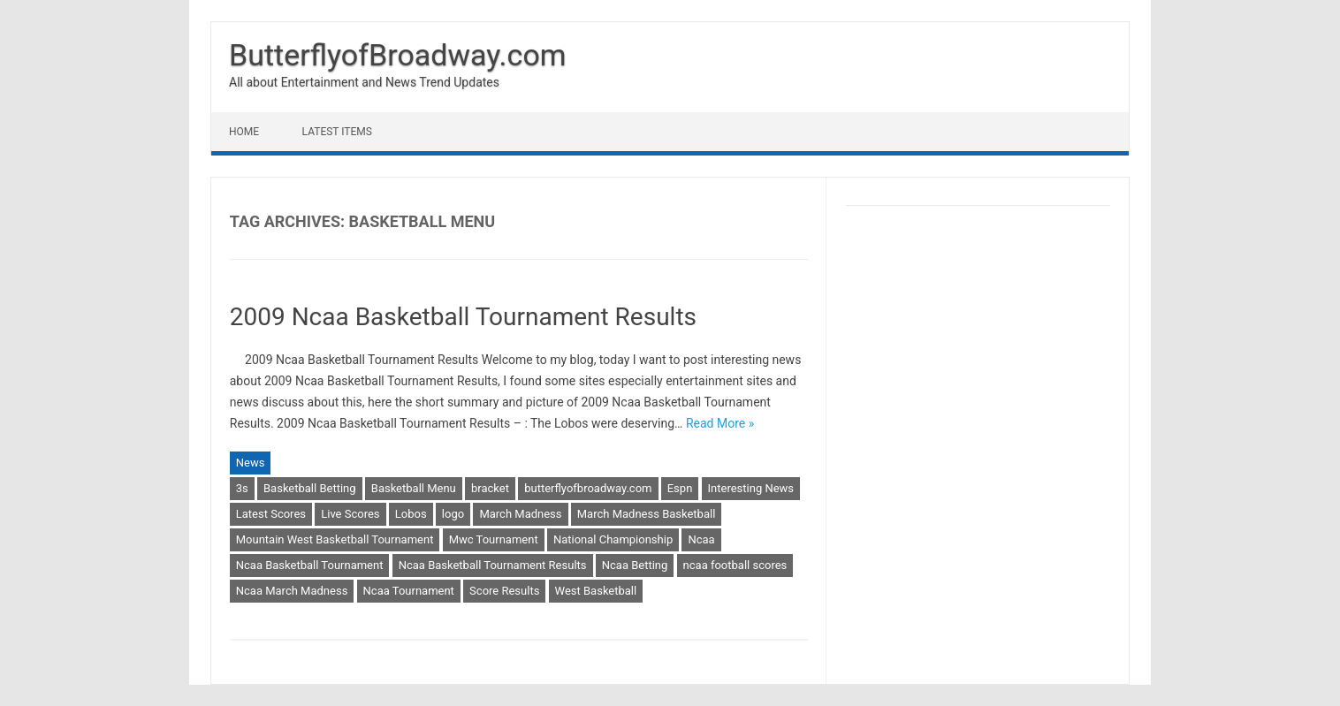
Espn (680, 488)
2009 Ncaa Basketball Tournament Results (463, 316)
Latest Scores (271, 513)
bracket (490, 488)
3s (242, 488)
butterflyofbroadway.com (587, 488)
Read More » (720, 423)
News (250, 462)
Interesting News (751, 488)
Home (244, 131)
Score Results (504, 590)
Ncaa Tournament (408, 590)
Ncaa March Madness (292, 590)
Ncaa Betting (635, 565)
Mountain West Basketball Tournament (335, 539)
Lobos (411, 513)
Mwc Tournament (493, 539)
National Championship (613, 539)
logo (453, 513)
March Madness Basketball (646, 513)
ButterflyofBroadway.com (398, 54)
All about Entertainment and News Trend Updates (364, 82)
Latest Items (337, 131)
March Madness (520, 513)
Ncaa (701, 539)
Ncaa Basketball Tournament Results (493, 565)
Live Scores (350, 513)
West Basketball (596, 590)
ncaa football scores (735, 565)
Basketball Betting (309, 488)
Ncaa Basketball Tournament (310, 565)
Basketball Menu (413, 488)
